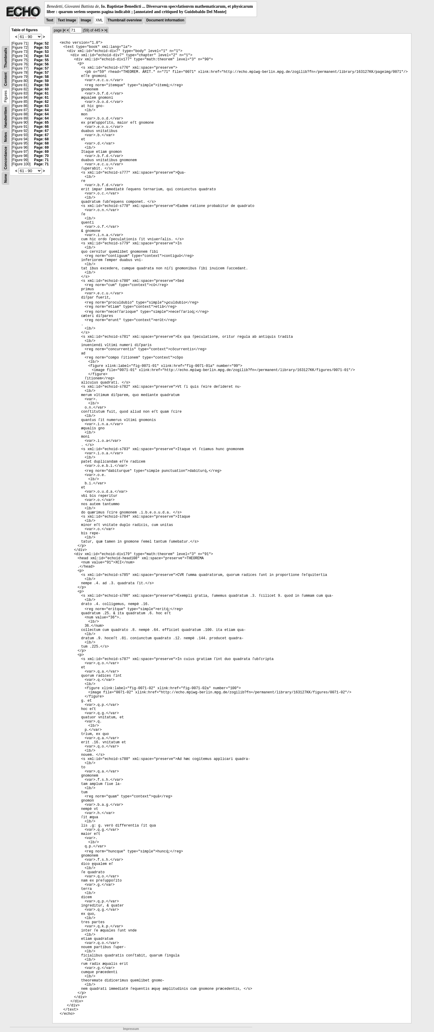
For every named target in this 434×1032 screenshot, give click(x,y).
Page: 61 (41, 93)
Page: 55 (41, 60)
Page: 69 (41, 147)
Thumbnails (6, 58)
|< (64, 30)
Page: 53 (41, 47)
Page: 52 (41, 43)
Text (49, 20)
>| (105, 30)
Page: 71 (41, 160)
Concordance (6, 158)
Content (6, 79)
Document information (165, 20)
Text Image (67, 20)
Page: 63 (41, 106)
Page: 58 (41, 77)
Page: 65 (41, 122)
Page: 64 (41, 110)
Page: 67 (41, 131)
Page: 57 (41, 68)
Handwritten (6, 117)
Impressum (131, 1029)
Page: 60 (41, 89)
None (6, 178)
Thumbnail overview (125, 20)
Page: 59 (41, 81)
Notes (6, 137)
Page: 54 (41, 56)
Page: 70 (41, 156)
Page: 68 (41, 139)
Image (86, 20)
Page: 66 (41, 127)
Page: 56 (41, 64)
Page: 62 (41, 102)
